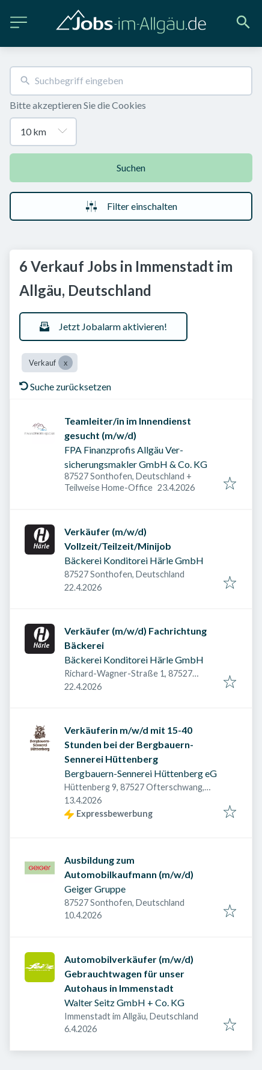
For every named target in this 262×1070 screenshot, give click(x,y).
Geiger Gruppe (95, 888)
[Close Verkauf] (65, 362)
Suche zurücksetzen (65, 386)
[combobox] (131, 81)
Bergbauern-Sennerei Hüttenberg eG (140, 773)
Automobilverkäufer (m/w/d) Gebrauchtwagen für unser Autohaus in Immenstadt (128, 973)
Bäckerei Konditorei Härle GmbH (134, 560)
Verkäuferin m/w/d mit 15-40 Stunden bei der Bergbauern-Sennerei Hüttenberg (128, 744)
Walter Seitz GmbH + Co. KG (124, 1002)
